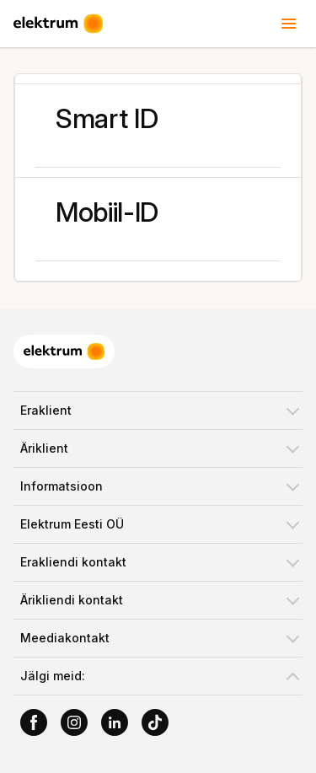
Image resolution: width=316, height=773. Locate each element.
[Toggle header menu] (289, 23)
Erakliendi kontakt (73, 562)
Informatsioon (61, 486)
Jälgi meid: (52, 675)
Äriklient (44, 448)
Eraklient (46, 410)
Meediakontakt (65, 638)
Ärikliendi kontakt (71, 600)
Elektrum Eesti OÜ (72, 524)
